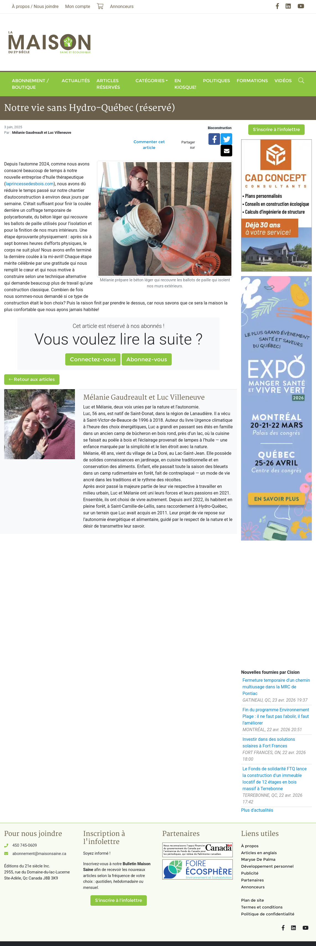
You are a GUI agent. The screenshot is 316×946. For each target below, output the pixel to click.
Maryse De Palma (258, 859)
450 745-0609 (24, 845)
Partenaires (252, 880)
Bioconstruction (220, 128)
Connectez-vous (93, 359)
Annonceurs (253, 886)
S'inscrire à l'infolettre (276, 129)
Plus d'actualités (257, 810)
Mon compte (77, 6)
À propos (249, 845)
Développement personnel (267, 866)
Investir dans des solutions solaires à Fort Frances (268, 743)
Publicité (249, 873)
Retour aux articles (32, 379)
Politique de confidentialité (267, 914)
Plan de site (252, 900)
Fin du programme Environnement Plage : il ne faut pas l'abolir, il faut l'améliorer (275, 716)
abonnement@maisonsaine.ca (39, 853)
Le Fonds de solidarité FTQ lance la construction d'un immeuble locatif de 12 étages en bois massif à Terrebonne (274, 778)
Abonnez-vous (146, 359)
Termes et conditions (262, 907)
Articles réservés (108, 84)
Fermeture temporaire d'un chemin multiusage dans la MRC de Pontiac (276, 687)
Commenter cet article (149, 144)
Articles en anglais (259, 852)
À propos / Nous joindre (35, 6)
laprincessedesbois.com (29, 183)
